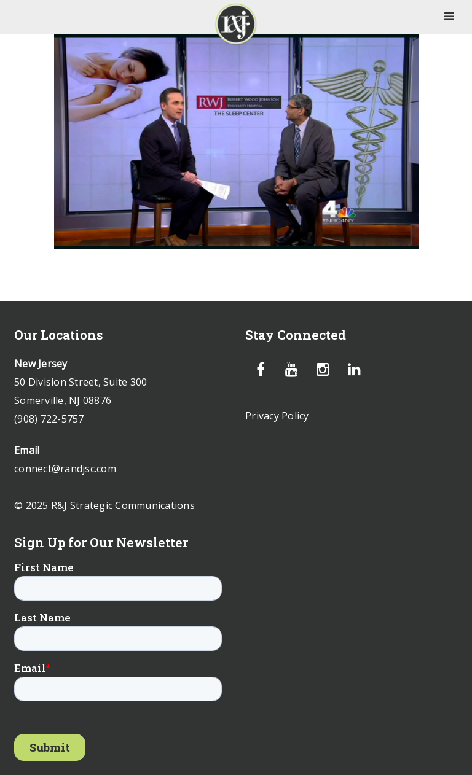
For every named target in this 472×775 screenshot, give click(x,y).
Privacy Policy (277, 416)
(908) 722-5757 (49, 419)
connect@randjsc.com (65, 468)
